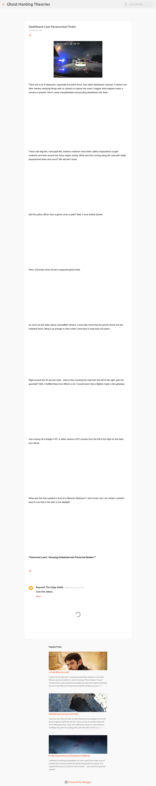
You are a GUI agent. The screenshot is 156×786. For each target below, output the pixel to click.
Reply (38, 596)
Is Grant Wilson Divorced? (59, 672)
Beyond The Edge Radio (49, 587)
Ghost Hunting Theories (28, 4)
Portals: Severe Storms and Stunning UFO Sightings (69, 756)
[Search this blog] (141, 4)
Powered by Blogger (78, 782)
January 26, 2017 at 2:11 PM (74, 587)
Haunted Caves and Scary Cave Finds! (63, 714)
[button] (30, 35)
